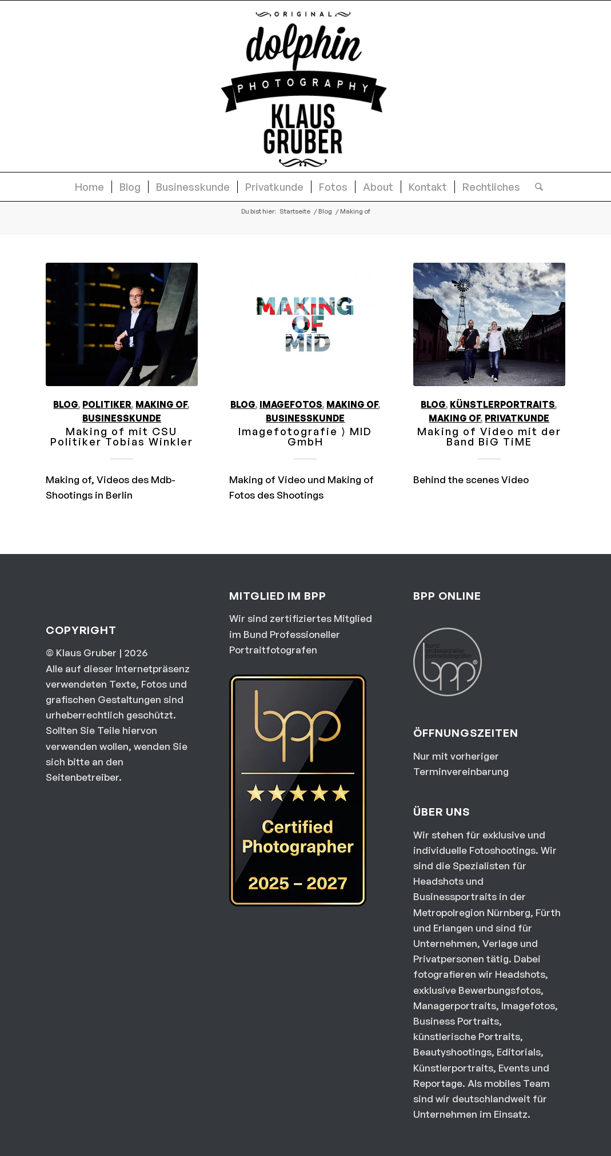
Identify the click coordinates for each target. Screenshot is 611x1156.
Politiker (106, 404)
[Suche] (535, 186)
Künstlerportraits (502, 404)
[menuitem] (89, 186)
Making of (161, 404)
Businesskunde (121, 418)
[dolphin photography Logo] (305, 86)
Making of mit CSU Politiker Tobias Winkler (121, 436)
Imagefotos (290, 404)
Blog (65, 404)
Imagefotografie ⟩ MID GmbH (305, 436)
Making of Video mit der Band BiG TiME (489, 436)
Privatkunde (517, 418)
